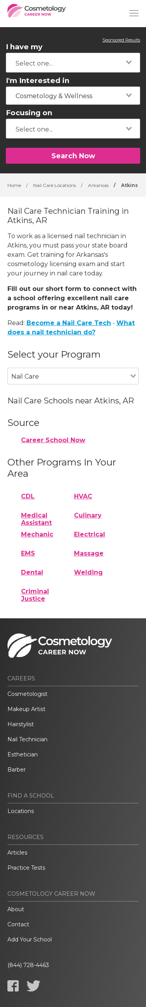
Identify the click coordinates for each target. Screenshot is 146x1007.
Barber (16, 769)
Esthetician (22, 754)
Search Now (73, 156)
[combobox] (73, 62)
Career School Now (53, 440)
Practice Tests (26, 867)
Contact (18, 924)
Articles (17, 852)
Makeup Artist (26, 709)
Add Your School (29, 939)
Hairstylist (20, 724)
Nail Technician (27, 739)
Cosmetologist (27, 693)
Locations (20, 811)
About (15, 909)
